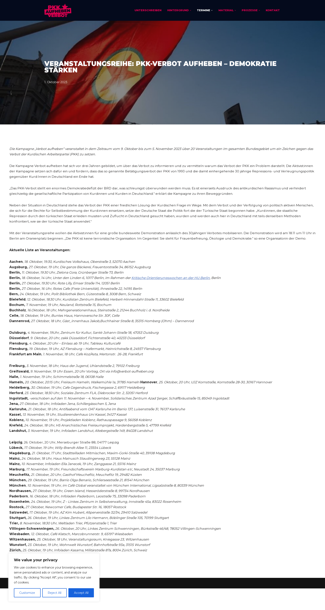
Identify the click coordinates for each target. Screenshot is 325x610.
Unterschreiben (146, 10)
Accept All (81, 593)
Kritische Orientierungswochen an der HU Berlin (174, 288)
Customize (27, 593)
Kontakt (272, 10)
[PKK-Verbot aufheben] (57, 10)
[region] (53, 577)
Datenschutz (78, 605)
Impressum (53, 605)
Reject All (54, 593)
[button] (189, 10)
